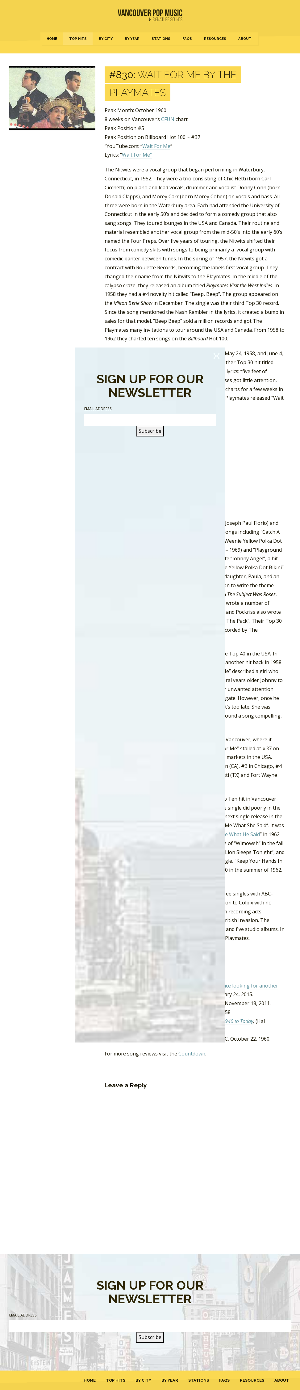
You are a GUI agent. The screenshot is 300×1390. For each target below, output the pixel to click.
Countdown (191, 1053)
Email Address (23, 1315)
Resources (215, 38)
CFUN (167, 119)
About (245, 38)
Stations (161, 38)
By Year (132, 38)
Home (52, 38)
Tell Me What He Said (235, 834)
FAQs (187, 38)
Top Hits (78, 38)
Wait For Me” (137, 154)
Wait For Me (156, 146)
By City (106, 38)
